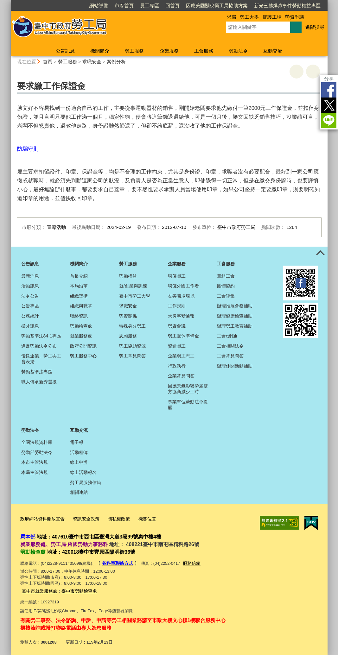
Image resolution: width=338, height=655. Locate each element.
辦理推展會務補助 (234, 305)
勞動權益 (128, 276)
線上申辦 (79, 462)
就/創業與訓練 (133, 285)
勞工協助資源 (132, 346)
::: (8, 2)
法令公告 (30, 296)
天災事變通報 (181, 315)
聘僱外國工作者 (183, 285)
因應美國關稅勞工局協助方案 (217, 5)
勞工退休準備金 (183, 335)
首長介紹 (79, 276)
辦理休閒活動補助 (234, 365)
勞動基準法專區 (36, 371)
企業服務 (169, 51)
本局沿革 (79, 285)
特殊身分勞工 (132, 326)
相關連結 (79, 492)
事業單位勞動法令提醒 (188, 404)
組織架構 (79, 296)
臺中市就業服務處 (38, 589)
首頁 (47, 61)
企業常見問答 (181, 375)
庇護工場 (272, 17)
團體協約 (226, 285)
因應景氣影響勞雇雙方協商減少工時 (188, 388)
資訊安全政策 (82, 518)
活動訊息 (30, 285)
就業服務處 (81, 335)
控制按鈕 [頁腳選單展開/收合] (321, 254)
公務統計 (30, 315)
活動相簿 (79, 452)
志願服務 (128, 335)
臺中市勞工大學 (134, 296)
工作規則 (177, 305)
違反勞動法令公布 (39, 346)
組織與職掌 (81, 305)
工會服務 (203, 51)
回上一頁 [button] (313, 72)
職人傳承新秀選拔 (39, 381)
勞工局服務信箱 (85, 482)
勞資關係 (128, 315)
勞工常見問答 (132, 355)
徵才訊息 (30, 326)
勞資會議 (177, 326)
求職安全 (91, 61)
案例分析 (116, 61)
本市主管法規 (34, 462)
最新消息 (30, 276)
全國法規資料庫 (36, 442)
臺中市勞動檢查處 (75, 589)
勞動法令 (238, 51)
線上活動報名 (83, 472)
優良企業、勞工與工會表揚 (41, 358)
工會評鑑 (226, 296)
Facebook (328, 90)
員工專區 (149, 5)
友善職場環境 (181, 296)
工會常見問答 (230, 355)
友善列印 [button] (296, 72)
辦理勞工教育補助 (234, 326)
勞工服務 (134, 51)
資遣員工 (177, 346)
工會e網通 (227, 335)
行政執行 (177, 365)
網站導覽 (98, 5)
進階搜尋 (314, 27)
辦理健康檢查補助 (234, 315)
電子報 (76, 442)
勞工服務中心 (83, 355)
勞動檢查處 (81, 326)
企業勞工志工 (181, 355)
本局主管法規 (34, 472)
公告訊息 (65, 51)
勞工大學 (249, 17)
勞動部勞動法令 (36, 452)
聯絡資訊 (79, 315)
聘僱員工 (177, 276)
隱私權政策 (113, 518)
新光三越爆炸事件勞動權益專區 (287, 5)
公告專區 (30, 305)
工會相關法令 (230, 346)
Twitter (328, 105)
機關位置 (140, 518)
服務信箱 (189, 562)
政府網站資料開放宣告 (40, 518)
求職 (231, 17)
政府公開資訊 (83, 346)
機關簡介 (99, 51)
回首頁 (172, 5)
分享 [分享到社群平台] (329, 78)
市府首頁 (124, 5)
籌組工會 (226, 276)
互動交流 (272, 51)
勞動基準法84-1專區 (41, 335)
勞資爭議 (294, 17)
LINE (328, 120)
